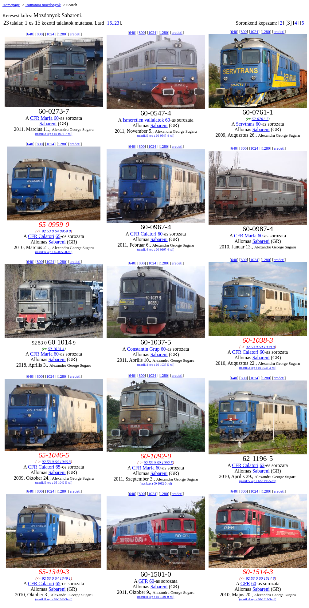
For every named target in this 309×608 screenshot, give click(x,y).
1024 (50, 34)
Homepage (11, 4)
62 (262, 465)
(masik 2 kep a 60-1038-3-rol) (257, 367)
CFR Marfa (41, 118)
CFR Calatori (41, 236)
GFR (143, 581)
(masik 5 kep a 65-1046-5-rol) (53, 482)
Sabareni (48, 123)
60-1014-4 (56, 348)
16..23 (113, 23)
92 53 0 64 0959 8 (56, 231)
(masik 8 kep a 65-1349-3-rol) (53, 599)
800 (40, 34)
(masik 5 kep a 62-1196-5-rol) (257, 481)
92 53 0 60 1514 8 (260, 578)
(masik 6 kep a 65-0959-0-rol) (53, 252)
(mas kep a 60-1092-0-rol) (155, 483)
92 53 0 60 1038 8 (260, 346)
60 (56, 118)
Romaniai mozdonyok (43, 4)
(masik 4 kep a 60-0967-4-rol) (155, 249)
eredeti (75, 34)
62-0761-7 (260, 118)
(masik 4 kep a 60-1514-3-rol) (257, 599)
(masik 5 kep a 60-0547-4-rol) (155, 135)
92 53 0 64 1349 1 (56, 578)
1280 (62, 34)
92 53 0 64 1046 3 (56, 461)
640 (30, 34)
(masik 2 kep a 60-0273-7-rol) (53, 133)
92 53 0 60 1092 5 (158, 462)
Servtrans (245, 124)
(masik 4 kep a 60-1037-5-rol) (155, 364)
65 (58, 236)
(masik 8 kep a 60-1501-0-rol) (155, 596)
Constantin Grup (143, 349)
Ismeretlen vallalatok (143, 120)
